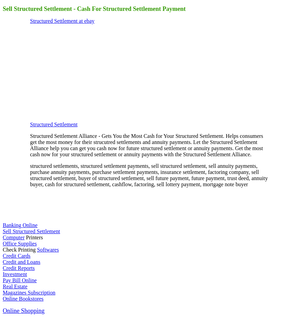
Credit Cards (16, 256)
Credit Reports (19, 268)
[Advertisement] (81, 72)
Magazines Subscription (29, 292)
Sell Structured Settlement (31, 231)
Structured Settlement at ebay (62, 21)
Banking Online (20, 225)
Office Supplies (20, 243)
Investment (15, 274)
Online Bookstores (23, 299)
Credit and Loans (21, 262)
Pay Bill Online (20, 280)
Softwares (48, 250)
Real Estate (15, 286)
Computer (14, 237)
